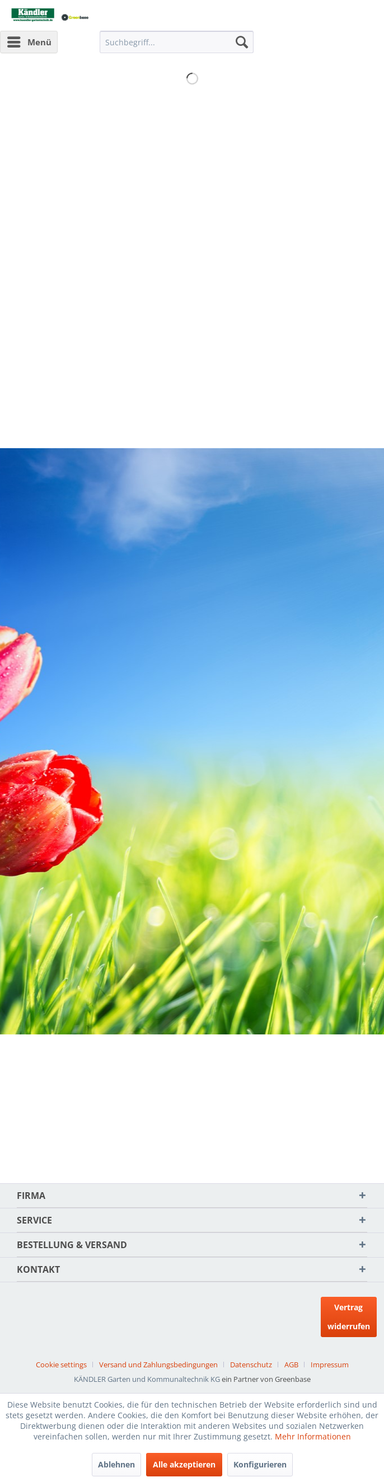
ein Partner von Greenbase (266, 1379)
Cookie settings (61, 1364)
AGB (291, 1364)
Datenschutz (251, 1364)
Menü (29, 40)
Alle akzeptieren (184, 1464)
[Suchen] (242, 42)
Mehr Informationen (313, 1436)
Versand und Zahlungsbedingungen (158, 1364)
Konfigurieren (260, 1464)
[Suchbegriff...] (176, 42)
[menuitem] (29, 42)
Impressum (330, 1364)
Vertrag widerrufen (348, 1317)
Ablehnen (116, 1464)
